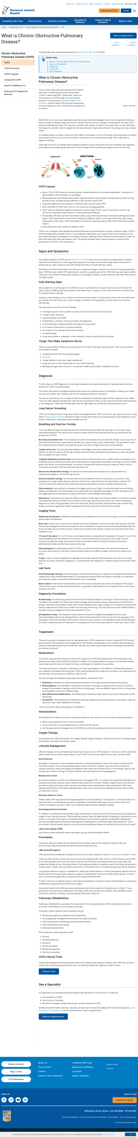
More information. (108, 1134)
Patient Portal (81, 4)
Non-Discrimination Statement (93, 1117)
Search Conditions (131, 43)
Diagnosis (53, 66)
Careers (106, 4)
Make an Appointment (109, 11)
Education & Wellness (80, 21)
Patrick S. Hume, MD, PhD (86, 52)
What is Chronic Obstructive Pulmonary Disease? (69, 61)
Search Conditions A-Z (15, 85)
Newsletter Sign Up (124, 1100)
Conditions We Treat (12, 21)
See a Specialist (55, 71)
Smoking (46, 357)
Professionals (117, 4)
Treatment (53, 69)
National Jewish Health (129, 1122)
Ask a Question (115, 43)
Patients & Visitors (57, 21)
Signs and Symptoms (58, 64)
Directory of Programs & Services (16, 93)
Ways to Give (125, 21)
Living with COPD (12, 79)
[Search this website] (134, 11)
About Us (70, 4)
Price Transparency (128, 1117)
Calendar (110, 1068)
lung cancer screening (55, 417)
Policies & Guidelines (70, 1117)
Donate (126, 11)
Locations (77, 1071)
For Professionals (16, 1079)
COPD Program (11, 74)
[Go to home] (18, 10)
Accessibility (113, 1117)
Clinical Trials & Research (103, 21)
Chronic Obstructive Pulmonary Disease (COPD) (41, 27)
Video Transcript (130, 106)
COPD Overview (11, 68)
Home (4, 27)
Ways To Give (16, 1071)
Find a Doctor (35, 21)
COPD (7, 62)
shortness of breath (79, 259)
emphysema (66, 100)
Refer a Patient (95, 4)
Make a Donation (80, 1075)
